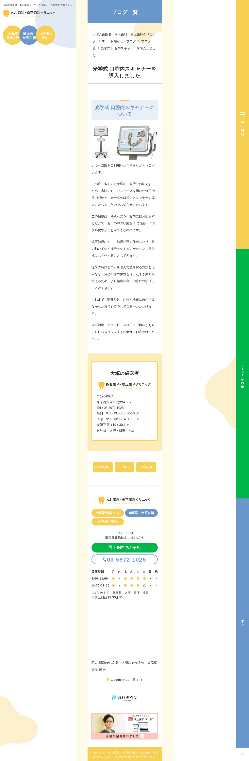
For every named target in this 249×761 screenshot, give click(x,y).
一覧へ (124, 467)
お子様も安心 (45, 36)
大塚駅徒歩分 (13, 36)
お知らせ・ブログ (123, 41)
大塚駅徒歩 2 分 (108, 513)
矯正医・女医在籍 (141, 513)
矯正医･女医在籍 (29, 36)
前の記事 (103, 467)
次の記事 (146, 467)
